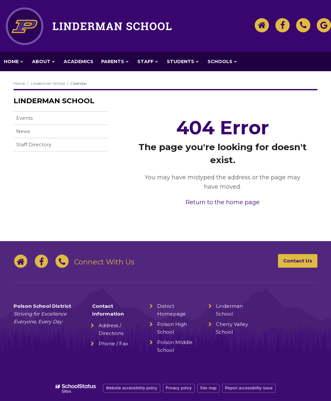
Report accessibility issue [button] (249, 388)
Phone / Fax (113, 343)
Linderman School (48, 83)
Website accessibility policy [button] (131, 388)
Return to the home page (223, 202)
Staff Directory (33, 144)
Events (24, 118)
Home (19, 83)
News (23, 131)
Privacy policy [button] (179, 388)
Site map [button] (208, 388)
